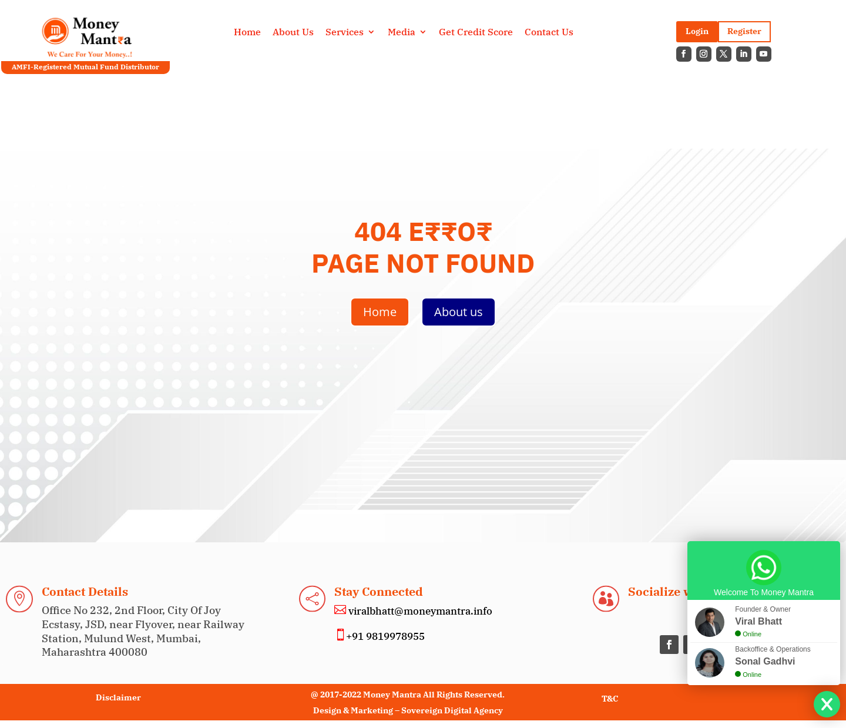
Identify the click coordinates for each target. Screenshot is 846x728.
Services (344, 33)
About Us (293, 33)
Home (247, 33)
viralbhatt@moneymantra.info (419, 611)
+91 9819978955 (385, 636)
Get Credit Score (476, 33)
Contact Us (549, 33)
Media (401, 33)
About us (458, 312)
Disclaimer (118, 697)
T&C (610, 698)
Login (697, 31)
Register (744, 31)
